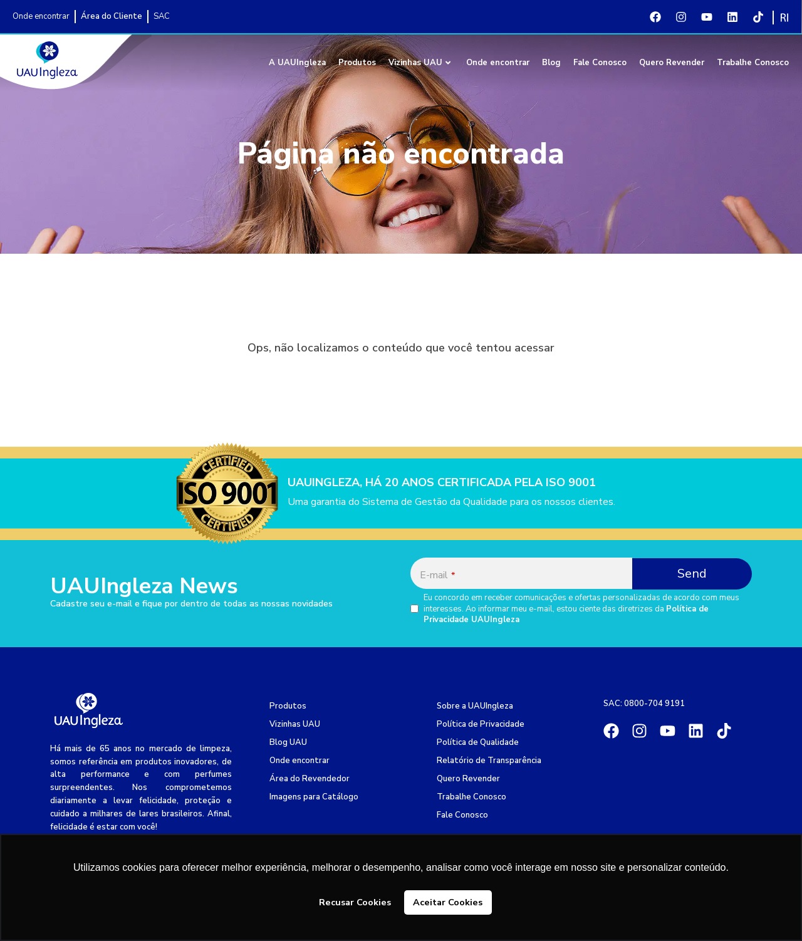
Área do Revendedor (309, 778)
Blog (551, 62)
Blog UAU (288, 742)
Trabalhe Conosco (753, 62)
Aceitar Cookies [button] (447, 902)
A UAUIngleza (297, 62)
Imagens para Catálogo (313, 797)
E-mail (437, 575)
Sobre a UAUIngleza (475, 706)
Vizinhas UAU (419, 62)
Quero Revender (671, 62)
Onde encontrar (497, 62)
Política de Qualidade (478, 742)
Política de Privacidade (480, 724)
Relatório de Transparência (489, 760)
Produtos (357, 62)
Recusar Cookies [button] (355, 902)
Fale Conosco (600, 62)
